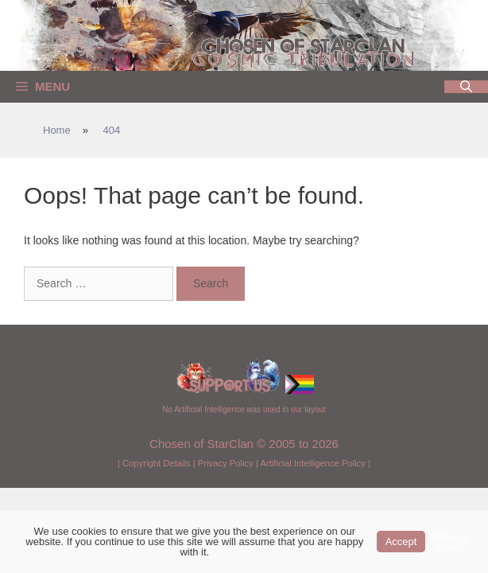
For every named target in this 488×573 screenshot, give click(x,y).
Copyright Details (156, 463)
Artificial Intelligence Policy (313, 463)
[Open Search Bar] (466, 87)
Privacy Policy (226, 463)
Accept (401, 542)
